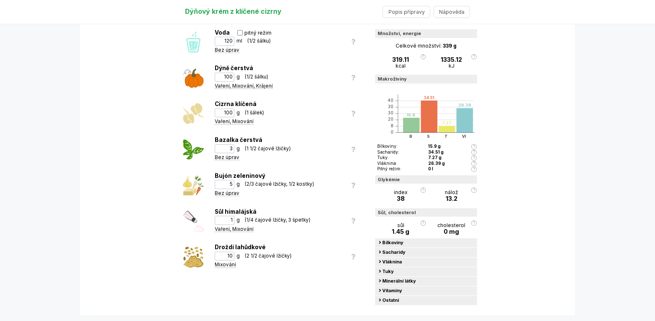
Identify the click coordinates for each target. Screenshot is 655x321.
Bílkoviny (391, 242)
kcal (401, 62)
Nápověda (452, 12)
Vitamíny (390, 290)
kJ (452, 62)
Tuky (386, 271)
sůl (401, 228)
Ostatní (389, 300)
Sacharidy (392, 252)
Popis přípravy (406, 12)
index (401, 195)
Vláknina (390, 262)
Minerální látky (397, 281)
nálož (452, 195)
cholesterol (452, 228)
